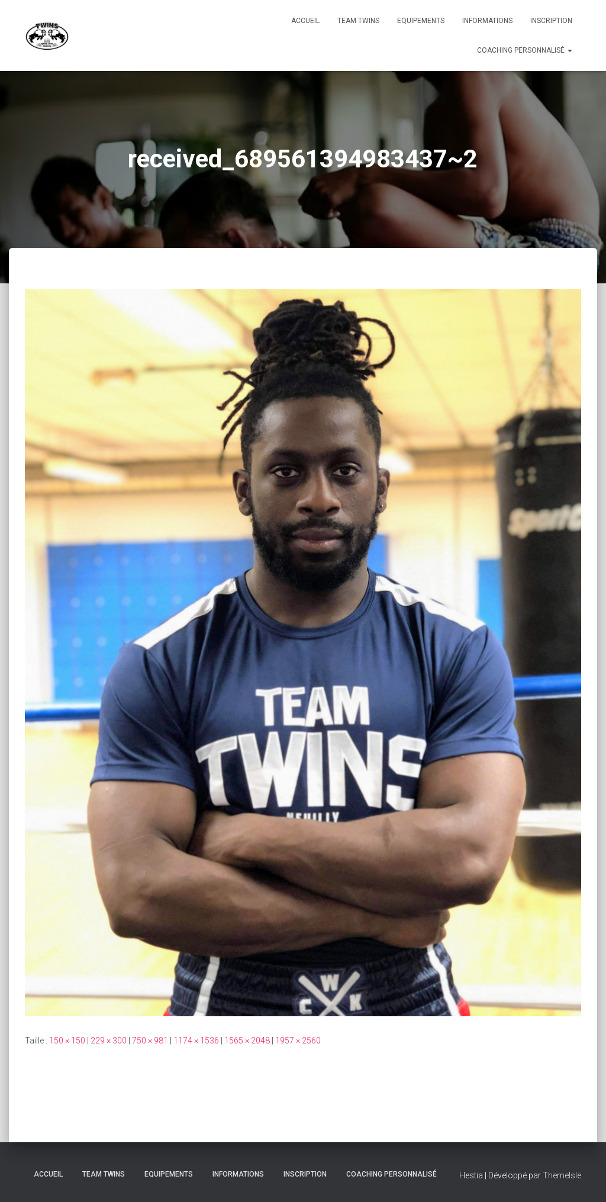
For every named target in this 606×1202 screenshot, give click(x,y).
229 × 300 (109, 1040)
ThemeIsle (562, 1175)
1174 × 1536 (196, 1040)
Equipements (420, 21)
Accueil (305, 21)
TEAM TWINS (358, 21)
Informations (487, 21)
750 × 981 (150, 1040)
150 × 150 (67, 1040)
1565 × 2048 (247, 1040)
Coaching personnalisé (524, 50)
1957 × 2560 (298, 1040)
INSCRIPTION (551, 21)
